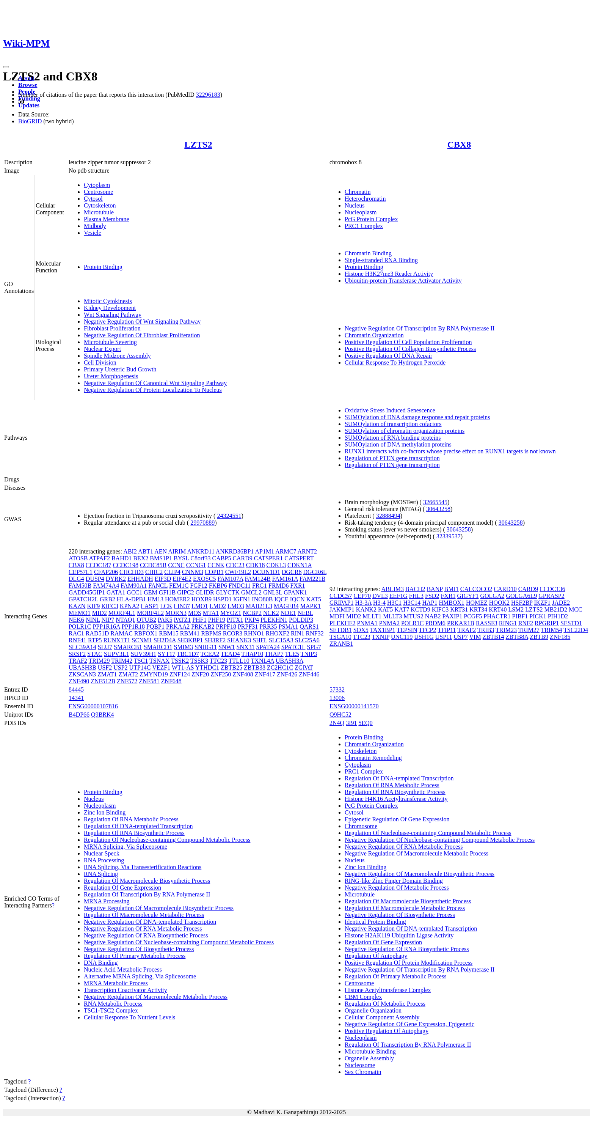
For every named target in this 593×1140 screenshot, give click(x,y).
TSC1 (141, 660)
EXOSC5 (204, 579)
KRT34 (478, 609)
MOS (194, 613)
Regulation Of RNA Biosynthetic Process (134, 833)
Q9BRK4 (102, 714)
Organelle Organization (373, 1010)
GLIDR (205, 592)
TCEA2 (210, 654)
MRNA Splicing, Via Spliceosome (125, 846)
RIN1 (297, 633)
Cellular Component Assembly (382, 1017)
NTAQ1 (125, 619)
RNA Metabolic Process (113, 1003)
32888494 (388, 516)
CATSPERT (299, 558)
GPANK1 (295, 592)
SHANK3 (239, 640)
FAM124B (258, 579)
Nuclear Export (102, 349)
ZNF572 (127, 681)
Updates (28, 105)
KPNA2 (130, 606)
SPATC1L (293, 647)
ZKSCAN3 (82, 674)
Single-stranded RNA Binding (381, 260)
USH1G (424, 637)
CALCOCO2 (476, 589)
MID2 (99, 613)
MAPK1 (310, 606)
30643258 (438, 509)
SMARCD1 (158, 647)
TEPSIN (407, 630)
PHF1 (199, 619)
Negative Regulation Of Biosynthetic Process (139, 949)
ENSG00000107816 (93, 706)
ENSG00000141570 (354, 706)
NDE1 (288, 613)
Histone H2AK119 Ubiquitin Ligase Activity (399, 935)
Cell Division (100, 362)
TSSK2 (180, 660)
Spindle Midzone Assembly (117, 355)
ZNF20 (200, 674)
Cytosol (93, 198)
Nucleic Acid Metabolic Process (123, 969)
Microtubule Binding (370, 1051)
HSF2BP (521, 602)
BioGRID (30, 121)
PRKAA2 (178, 626)
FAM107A (230, 579)
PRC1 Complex (364, 226)
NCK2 (271, 613)
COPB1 (214, 572)
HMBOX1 (451, 602)
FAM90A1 (134, 585)
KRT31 (459, 609)
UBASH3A (289, 660)
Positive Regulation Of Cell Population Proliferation (408, 342)
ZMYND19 (154, 674)
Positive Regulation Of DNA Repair (388, 355)
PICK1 (537, 616)
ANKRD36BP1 (235, 551)
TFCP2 (427, 630)
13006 (337, 698)
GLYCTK (228, 592)
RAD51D (97, 633)
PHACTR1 (496, 616)
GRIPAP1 (341, 602)
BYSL (181, 558)
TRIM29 (99, 660)
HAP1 (429, 602)
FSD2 (432, 596)
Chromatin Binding (368, 253)
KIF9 (93, 606)
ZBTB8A (517, 637)
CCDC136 (552, 589)
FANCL (158, 585)
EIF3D (163, 579)
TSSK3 (199, 660)
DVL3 (380, 596)
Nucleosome (360, 1065)
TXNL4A (262, 660)
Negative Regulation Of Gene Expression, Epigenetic (409, 1024)
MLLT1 (371, 616)
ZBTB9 (539, 637)
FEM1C (179, 585)
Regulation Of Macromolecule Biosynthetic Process (147, 880)
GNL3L (272, 592)
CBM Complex (363, 997)
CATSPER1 (268, 558)
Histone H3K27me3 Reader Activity (389, 273)
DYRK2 (116, 579)
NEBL (305, 613)
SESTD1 (571, 623)
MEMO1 (80, 613)
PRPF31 (248, 626)
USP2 (120, 667)
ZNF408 (242, 674)
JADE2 (561, 602)
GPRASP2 (551, 596)
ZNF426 (287, 674)
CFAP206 (106, 572)
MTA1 (211, 613)
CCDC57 (340, 596)
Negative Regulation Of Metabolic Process (397, 887)
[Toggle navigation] (6, 67)
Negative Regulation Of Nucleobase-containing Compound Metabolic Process (179, 942)
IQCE (281, 599)
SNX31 (246, 647)
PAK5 (165, 619)
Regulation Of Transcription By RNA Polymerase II (147, 894)
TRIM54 (551, 630)
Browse (27, 85)
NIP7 (107, 619)
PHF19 (216, 619)
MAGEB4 (286, 606)
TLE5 (292, 654)
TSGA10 (340, 637)
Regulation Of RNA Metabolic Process (131, 819)
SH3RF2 (215, 640)
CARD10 (505, 589)
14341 (76, 698)
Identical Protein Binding (375, 921)
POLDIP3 (301, 619)
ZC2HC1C (280, 667)
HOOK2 (499, 602)
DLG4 (76, 579)
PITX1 (235, 619)
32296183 (208, 94)
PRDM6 (435, 623)
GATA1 (116, 592)
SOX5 (361, 630)
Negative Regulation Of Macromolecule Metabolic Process (155, 997)
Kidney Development (110, 308)
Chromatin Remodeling (373, 758)
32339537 (448, 536)
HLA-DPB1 (131, 599)
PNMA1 (367, 623)
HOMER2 (177, 599)
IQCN (297, 599)
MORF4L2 (150, 613)
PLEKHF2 (342, 623)
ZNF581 (149, 681)
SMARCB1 (128, 647)
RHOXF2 (277, 633)
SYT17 (166, 654)
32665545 (435, 502)
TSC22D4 (575, 630)
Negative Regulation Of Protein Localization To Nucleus (153, 390)
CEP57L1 (81, 572)
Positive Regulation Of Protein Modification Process (408, 962)
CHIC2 (154, 572)
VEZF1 (161, 667)
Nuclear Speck (101, 853)
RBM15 (169, 633)
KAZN (77, 606)
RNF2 (525, 623)
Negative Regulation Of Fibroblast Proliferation (142, 335)
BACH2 (415, 589)
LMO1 (199, 606)
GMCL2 (251, 592)
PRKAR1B (460, 623)
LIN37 (182, 606)
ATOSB (78, 558)
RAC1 (76, 633)
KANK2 (366, 609)
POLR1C (80, 626)
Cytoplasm (97, 185)
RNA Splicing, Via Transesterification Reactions (142, 867)
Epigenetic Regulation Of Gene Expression (397, 819)
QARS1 (309, 626)
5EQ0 (365, 723)
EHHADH (140, 579)
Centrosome (98, 192)
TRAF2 (78, 660)
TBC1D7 (188, 654)
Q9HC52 (340, 714)
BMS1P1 (161, 558)
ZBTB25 (231, 667)
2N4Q (336, 723)
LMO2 (218, 606)
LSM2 (516, 609)
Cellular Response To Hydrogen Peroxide (395, 362)
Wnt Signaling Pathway (112, 314)
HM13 (155, 599)
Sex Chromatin (363, 1072)
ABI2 (130, 551)
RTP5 (95, 640)
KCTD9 (420, 609)
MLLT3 (392, 616)
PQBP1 (155, 626)
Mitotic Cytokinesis (108, 301)
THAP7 (274, 654)
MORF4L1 (121, 613)
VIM (475, 637)
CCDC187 (98, 565)
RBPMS (211, 633)
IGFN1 (241, 599)
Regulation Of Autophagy (376, 956)
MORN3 (176, 613)
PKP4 (252, 619)
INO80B (262, 599)
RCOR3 (233, 633)
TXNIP (380, 637)
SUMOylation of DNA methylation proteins (398, 444)
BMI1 (451, 589)
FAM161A (285, 579)
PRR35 (268, 626)
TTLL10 (239, 660)
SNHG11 (206, 647)
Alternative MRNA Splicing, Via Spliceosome (140, 976)
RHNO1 (254, 633)
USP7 (460, 637)
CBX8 (459, 144)
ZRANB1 (341, 643)
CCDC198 (125, 565)
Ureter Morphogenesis (111, 376)
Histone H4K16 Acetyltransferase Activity (396, 799)
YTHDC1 (207, 667)
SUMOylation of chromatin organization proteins (404, 431)
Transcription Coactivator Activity (125, 990)
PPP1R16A (106, 626)
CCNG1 (196, 565)
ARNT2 (307, 551)
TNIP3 (308, 654)
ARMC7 (285, 551)
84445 (76, 689)
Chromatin (357, 192)
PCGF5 (473, 616)
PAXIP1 (452, 616)
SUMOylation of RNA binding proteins (393, 437)
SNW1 (226, 647)
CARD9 (242, 558)
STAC (94, 654)
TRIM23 (506, 630)
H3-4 (379, 602)
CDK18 (255, 565)
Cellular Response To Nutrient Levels (129, 1017)
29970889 (202, 522)
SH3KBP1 (190, 640)
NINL (93, 619)
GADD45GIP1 (87, 592)
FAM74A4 (106, 585)
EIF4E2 (182, 579)
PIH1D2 (558, 616)
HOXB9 (201, 599)
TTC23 (218, 660)
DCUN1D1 (266, 572)
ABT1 (145, 551)
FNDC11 (240, 585)
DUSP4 (95, 579)
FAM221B (312, 579)
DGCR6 (291, 572)
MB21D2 (555, 609)
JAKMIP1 (342, 609)
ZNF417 (265, 674)
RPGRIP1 (547, 623)
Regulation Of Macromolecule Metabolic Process (144, 915)
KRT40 (498, 609)
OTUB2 (146, 619)
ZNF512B (103, 681)
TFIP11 (447, 630)
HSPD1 (222, 599)
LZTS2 (198, 144)
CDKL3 (276, 565)
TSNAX (159, 660)
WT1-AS (183, 667)
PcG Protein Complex (371, 219)
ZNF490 (79, 681)
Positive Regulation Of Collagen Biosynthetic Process (410, 349)
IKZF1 (542, 602)
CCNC (176, 565)
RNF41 (77, 640)
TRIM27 (529, 630)
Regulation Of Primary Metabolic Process (134, 956)
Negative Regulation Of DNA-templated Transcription (150, 921)
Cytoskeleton (100, 205)
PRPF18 (226, 626)
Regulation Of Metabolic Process (385, 1003)
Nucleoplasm (361, 212)
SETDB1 (340, 630)
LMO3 (235, 606)
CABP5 (221, 558)
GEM (150, 592)
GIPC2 (185, 592)
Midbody (95, 226)
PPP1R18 (133, 626)
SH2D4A (165, 640)
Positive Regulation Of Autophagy (386, 1031)
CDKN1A (299, 565)
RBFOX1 (145, 633)
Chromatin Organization (374, 335)
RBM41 (190, 633)
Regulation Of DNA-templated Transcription (138, 826)
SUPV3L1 (116, 654)
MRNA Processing (106, 901)
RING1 (508, 623)
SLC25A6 (307, 640)
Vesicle (92, 233)
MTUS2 (413, 616)
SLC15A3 (281, 640)
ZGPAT (304, 667)
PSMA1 (288, 626)
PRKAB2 (202, 626)
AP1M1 (264, 551)
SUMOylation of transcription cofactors (393, 424)
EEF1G (398, 596)
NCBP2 (252, 613)
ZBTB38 (254, 667)
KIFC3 (109, 606)
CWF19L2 (238, 572)
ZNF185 (560, 637)
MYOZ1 (230, 613)
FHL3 (416, 596)
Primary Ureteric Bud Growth (120, 369)
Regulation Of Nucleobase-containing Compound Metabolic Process (167, 840)
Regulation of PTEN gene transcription (392, 458)
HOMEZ (477, 602)
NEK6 (76, 619)
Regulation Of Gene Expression (122, 887)
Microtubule (99, 212)
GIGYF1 (468, 596)
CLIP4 (172, 572)
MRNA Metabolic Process (116, 983)
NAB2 (433, 616)
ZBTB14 (493, 637)
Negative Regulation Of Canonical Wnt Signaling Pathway (155, 383)
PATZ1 (182, 619)
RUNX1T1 (116, 640)
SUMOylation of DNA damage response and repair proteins (417, 417)
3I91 (351, 723)
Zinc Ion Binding (105, 812)
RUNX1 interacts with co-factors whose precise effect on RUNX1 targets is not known (450, 451)
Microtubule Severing (110, 342)
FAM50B (80, 585)
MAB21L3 (259, 606)
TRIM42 (121, 660)
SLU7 (105, 647)
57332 (337, 689)
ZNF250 (220, 674)
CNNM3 (192, 572)
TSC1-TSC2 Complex (111, 1010)
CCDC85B (153, 565)
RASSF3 (486, 623)
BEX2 (140, 558)
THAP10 (252, 654)
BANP (434, 589)
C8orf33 (200, 558)
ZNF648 (171, 681)
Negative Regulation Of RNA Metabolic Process (143, 928)
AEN (160, 551)
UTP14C (140, 667)
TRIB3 (485, 630)
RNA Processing (104, 860)
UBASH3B (82, 667)
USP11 (443, 637)
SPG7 (314, 647)
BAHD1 (121, 558)
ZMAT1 (107, 674)
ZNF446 (309, 674)
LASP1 (149, 606)
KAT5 (313, 599)
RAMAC (121, 633)
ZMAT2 (128, 674)
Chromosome (361, 826)
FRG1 (259, 585)
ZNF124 (179, 674)
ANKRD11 (200, 551)
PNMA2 (389, 623)
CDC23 (235, 565)
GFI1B (167, 592)
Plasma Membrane (106, 219)
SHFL (260, 640)
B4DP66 (79, 714)
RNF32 (315, 633)
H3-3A (363, 602)
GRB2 (107, 599)
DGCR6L (314, 572)
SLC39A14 (82, 647)
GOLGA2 (492, 596)
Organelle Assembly (369, 1058)
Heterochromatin (365, 198)
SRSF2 (77, 654)
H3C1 (394, 602)
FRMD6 (278, 585)
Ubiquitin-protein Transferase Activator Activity (403, 280)
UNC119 (402, 637)
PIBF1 (520, 616)
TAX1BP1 (382, 630)
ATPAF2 (99, 558)
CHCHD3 (131, 572)
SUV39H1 (144, 654)
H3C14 (411, 602)
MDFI (337, 616)
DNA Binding (101, 962)
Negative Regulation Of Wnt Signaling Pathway (142, 321)
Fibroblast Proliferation (112, 328)
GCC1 (134, 592)
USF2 (105, 667)
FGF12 (198, 585)
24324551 (229, 516)
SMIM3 (183, 647)
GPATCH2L (83, 599)
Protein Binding (103, 267)
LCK (166, 606)
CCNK (215, 565)
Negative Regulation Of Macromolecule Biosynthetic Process (159, 908)
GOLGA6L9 (521, 596)
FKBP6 (218, 585)
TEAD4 (230, 654)
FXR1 (297, 585)
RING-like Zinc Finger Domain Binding (394, 880)
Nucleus (354, 205)
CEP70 (362, 596)
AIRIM (177, 551)
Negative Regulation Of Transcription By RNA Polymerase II (419, 328)
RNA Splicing (101, 874)
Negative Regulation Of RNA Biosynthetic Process (146, 935)
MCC (575, 609)
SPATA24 (268, 647)
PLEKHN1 (273, 619)
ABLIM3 (392, 589)
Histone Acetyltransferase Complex (388, 990)
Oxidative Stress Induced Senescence (390, 410)
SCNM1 (142, 640)
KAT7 (401, 609)
